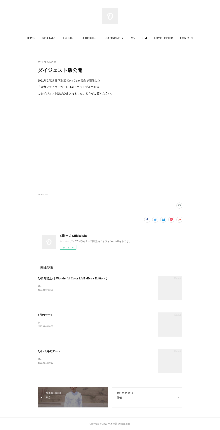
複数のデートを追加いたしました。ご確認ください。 (67, 359)
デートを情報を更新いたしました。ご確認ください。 (67, 322)
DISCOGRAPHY (114, 38)
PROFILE (68, 38)
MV (133, 38)
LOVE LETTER (163, 38)
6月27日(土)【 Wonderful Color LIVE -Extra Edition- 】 (73, 278)
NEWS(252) (43, 194)
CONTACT (186, 38)
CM (145, 38)
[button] (31, 38)
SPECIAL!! (49, 38)
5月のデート (45, 314)
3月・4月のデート (49, 351)
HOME (31, 38)
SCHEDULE (89, 38)
